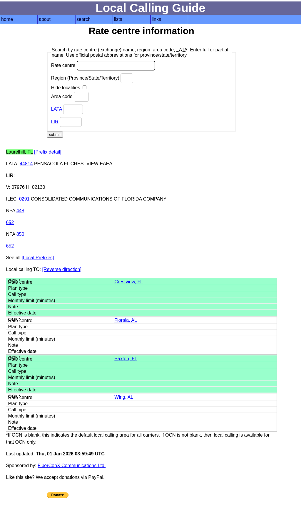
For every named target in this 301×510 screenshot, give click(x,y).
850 (20, 234)
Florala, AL (125, 320)
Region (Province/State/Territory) (92, 78)
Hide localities (68, 87)
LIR (54, 121)
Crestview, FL (128, 281)
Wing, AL (123, 397)
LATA (56, 109)
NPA (10, 210)
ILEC (11, 198)
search (83, 19)
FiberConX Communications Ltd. (72, 465)
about (45, 19)
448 (20, 210)
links (156, 19)
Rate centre (103, 65)
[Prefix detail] (47, 151)
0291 (24, 198)
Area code (70, 97)
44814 (26, 163)
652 (10, 222)
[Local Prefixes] (38, 257)
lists (118, 19)
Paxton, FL (125, 358)
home (7, 19)
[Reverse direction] (61, 269)
